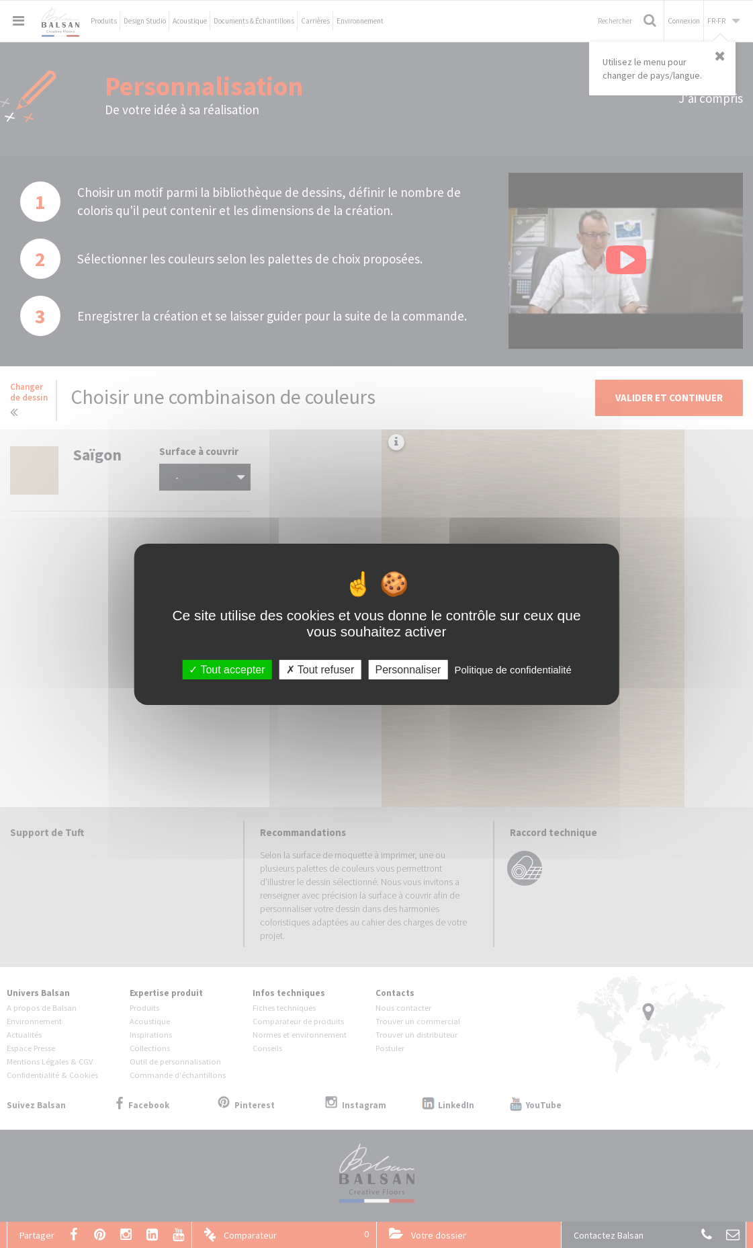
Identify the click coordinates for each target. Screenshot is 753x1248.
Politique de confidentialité (512, 669)
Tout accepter (227, 669)
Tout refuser (320, 669)
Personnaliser (408, 669)
